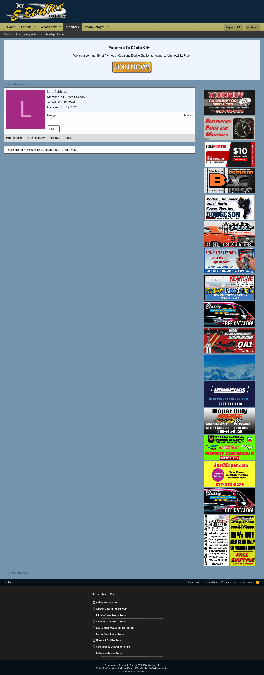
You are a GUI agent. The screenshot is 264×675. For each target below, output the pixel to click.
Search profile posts (56, 34)
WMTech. (146, 668)
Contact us (193, 581)
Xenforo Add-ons (133, 671)
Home (11, 27)
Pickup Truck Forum (106, 602)
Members (72, 27)
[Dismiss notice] (256, 44)
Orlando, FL (81, 97)
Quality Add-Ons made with (108, 668)
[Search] (252, 27)
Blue (9, 581)
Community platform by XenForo (132, 665)
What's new (49, 27)
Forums (26, 27)
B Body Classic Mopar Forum (111, 615)
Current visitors (12, 34)
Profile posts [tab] (14, 138)
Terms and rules (210, 581)
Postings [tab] (54, 138)
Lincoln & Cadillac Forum (109, 640)
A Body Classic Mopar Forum (111, 608)
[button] (34, 27)
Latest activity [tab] (36, 138)
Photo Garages (95, 27)
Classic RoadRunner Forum (110, 634)
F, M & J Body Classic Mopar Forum (115, 627)
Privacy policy (228, 581)
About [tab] (68, 138)
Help (241, 581)
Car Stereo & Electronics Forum (113, 646)
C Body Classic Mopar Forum (111, 621)
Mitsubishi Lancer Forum (109, 653)
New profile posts (33, 34)
